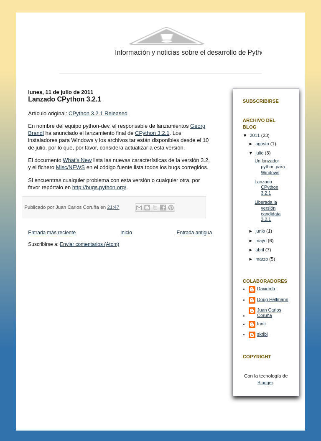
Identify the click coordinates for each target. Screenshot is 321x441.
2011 (255, 135)
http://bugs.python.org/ (99, 187)
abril (260, 249)
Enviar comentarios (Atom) (89, 244)
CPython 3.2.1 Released (98, 113)
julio (260, 152)
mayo (261, 240)
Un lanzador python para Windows (270, 166)
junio (260, 230)
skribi (262, 334)
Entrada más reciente (52, 233)
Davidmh (266, 288)
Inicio (126, 233)
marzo (262, 258)
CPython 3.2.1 (152, 133)
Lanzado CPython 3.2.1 (266, 187)
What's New (77, 160)
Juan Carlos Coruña (269, 312)
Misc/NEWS (70, 167)
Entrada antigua (194, 233)
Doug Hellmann (272, 299)
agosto (262, 143)
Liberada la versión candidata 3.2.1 (267, 211)
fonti (261, 323)
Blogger (265, 382)
